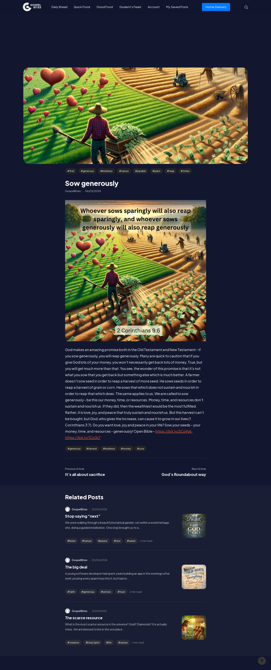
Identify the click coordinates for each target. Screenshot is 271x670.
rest (118, 540)
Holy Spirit (94, 642)
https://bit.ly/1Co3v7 (82, 437)
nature (125, 170)
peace (103, 540)
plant (157, 170)
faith (72, 591)
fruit (71, 170)
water (132, 540)
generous (88, 170)
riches (186, 170)
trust (122, 591)
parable (141, 170)
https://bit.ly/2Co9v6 (173, 431)
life (110, 642)
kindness (107, 170)
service (107, 591)
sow (141, 448)
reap (171, 170)
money (127, 448)
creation (74, 642)
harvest (92, 448)
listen (72, 540)
